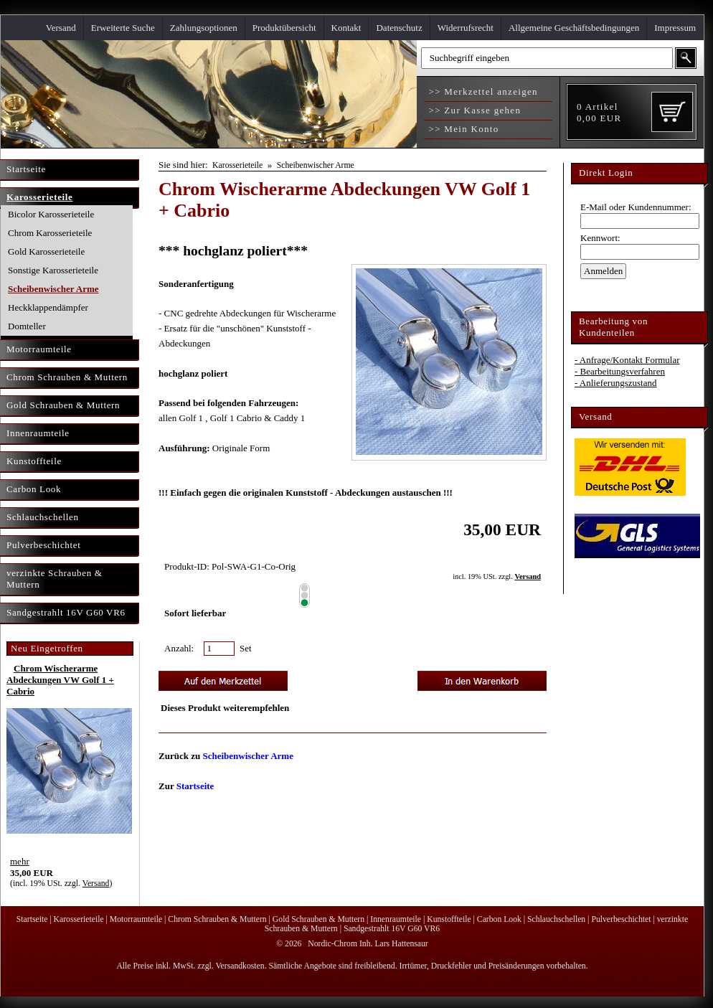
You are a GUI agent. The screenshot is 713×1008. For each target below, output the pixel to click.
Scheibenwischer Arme (53, 288)
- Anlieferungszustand (615, 382)
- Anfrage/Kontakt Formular (627, 359)
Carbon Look (499, 919)
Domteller (27, 326)
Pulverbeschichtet (621, 919)
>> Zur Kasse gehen (473, 110)
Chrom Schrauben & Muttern (217, 919)
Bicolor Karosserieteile (51, 214)
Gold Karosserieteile (46, 251)
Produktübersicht (284, 27)
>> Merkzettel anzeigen (481, 91)
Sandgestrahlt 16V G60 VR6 (392, 928)
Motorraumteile (136, 919)
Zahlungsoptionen (203, 27)
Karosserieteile (237, 165)
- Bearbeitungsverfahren (620, 371)
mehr (19, 861)
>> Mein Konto (462, 128)
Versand (61, 27)
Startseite (195, 786)
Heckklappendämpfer (48, 307)
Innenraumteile (395, 919)
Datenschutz (399, 27)
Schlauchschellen (556, 919)
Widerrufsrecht (466, 27)
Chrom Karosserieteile (50, 232)
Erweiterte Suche (123, 27)
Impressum (675, 27)
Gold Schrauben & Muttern (318, 919)
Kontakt (346, 27)
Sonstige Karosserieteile (53, 270)
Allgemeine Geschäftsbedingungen (574, 27)
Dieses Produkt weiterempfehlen (225, 707)
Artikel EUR (599, 112)
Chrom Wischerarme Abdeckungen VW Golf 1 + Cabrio (60, 680)
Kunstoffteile (449, 919)
